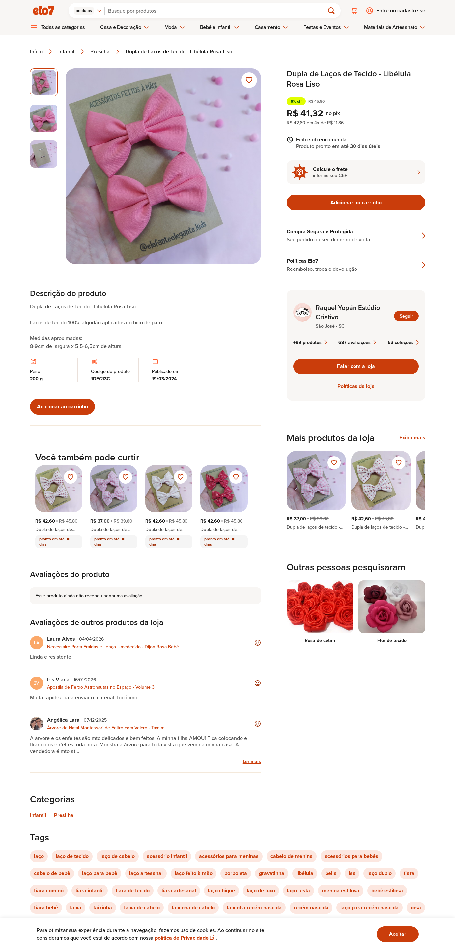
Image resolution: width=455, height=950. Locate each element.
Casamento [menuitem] (271, 27)
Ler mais (252, 761)
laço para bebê (99, 873)
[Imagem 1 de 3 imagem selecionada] (44, 82)
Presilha (105, 51)
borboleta (235, 873)
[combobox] (88, 11)
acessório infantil (167, 856)
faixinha (102, 907)
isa (352, 873)
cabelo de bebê (52, 873)
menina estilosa (340, 890)
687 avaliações (357, 342)
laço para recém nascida (369, 907)
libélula (304, 873)
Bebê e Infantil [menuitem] (220, 27)
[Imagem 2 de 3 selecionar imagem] (44, 118)
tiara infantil (89, 890)
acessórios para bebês (351, 856)
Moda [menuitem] (174, 27)
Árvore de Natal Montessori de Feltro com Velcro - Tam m (105, 728)
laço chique (221, 890)
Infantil (71, 51)
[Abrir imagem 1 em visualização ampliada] (163, 166)
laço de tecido (72, 856)
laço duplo (379, 873)
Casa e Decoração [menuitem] (124, 27)
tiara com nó (49, 890)
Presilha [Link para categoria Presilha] (63, 815)
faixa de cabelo (142, 907)
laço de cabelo (117, 856)
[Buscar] (217, 11)
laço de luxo (261, 890)
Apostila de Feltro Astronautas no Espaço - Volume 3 (101, 687)
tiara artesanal (178, 890)
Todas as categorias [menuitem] (63, 27)
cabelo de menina (291, 856)
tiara (409, 873)
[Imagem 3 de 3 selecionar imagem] (44, 154)
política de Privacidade (185, 938)
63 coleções (403, 342)
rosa (416, 907)
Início (41, 51)
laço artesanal (146, 873)
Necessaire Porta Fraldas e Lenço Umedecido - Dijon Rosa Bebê (113, 646)
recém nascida (311, 907)
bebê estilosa (387, 890)
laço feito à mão (194, 873)
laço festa (298, 890)
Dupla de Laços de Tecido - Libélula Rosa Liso (179, 51)
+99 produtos (310, 342)
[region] (356, 490)
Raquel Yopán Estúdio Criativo (348, 312)
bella (331, 873)
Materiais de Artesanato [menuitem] (394, 27)
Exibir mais (412, 437)
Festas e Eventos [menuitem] (326, 27)
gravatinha (271, 873)
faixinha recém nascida (254, 907)
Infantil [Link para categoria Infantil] (38, 815)
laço (39, 856)
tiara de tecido (133, 890)
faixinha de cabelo (193, 907)
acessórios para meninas (229, 856)
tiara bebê (46, 907)
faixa (75, 907)
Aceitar (397, 934)
